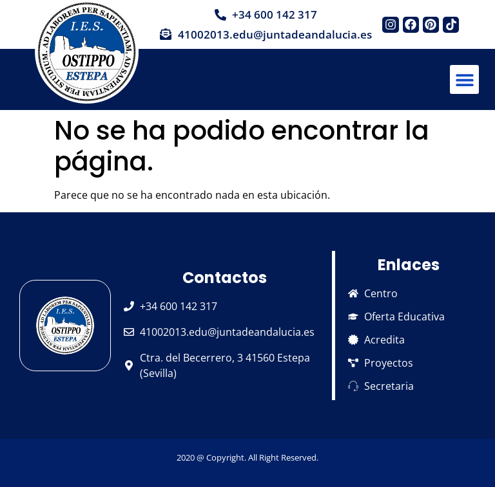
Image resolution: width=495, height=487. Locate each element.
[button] (464, 79)
